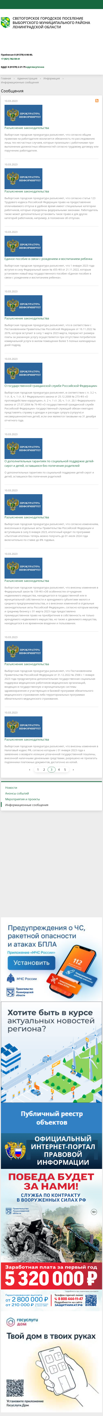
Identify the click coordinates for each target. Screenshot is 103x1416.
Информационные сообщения (20, 82)
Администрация (27, 78)
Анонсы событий (17, 793)
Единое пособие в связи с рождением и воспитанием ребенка (48, 259)
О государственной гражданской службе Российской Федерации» (51, 386)
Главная (6, 78)
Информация (51, 78)
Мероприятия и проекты (22, 799)
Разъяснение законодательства (27, 128)
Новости (11, 788)
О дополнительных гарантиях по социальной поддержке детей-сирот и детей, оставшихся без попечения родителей (49, 463)
